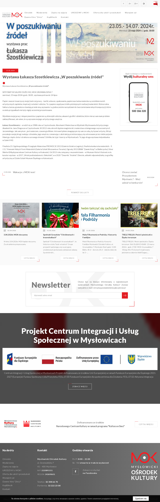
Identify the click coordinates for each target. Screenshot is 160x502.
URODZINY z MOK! (80, 13)
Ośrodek (28, 13)
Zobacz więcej (78, 385)
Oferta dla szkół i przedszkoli (107, 13)
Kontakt (65, 17)
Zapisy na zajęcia (59, 13)
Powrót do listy (78, 192)
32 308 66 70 (52, 482)
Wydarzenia (41, 13)
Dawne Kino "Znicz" (33, 17)
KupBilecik (52, 17)
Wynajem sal (130, 13)
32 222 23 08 (54, 485)
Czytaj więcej (144, 423)
